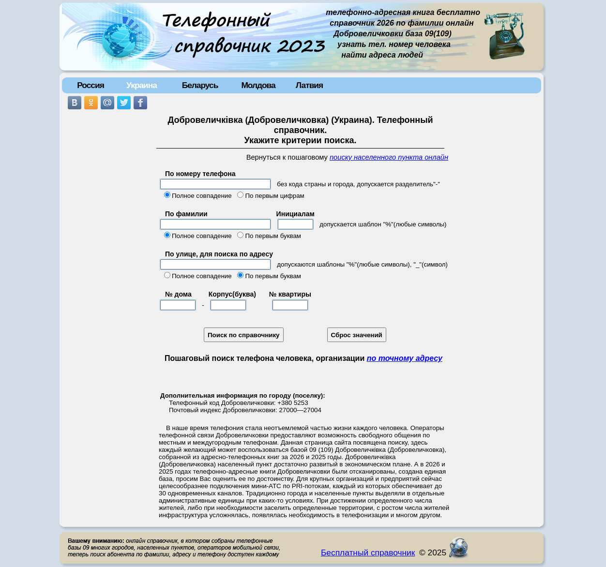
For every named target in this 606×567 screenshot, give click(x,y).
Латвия (309, 85)
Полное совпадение (202, 195)
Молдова (258, 85)
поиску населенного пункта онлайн (389, 157)
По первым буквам (273, 235)
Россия (90, 85)
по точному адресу (404, 358)
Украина (141, 85)
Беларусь (200, 85)
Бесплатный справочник (368, 552)
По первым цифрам (274, 195)
